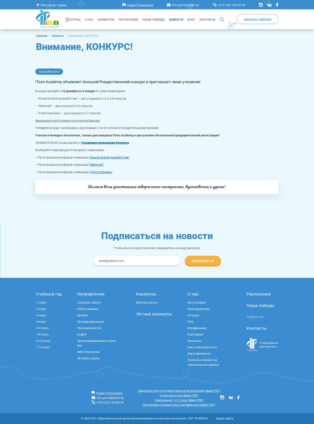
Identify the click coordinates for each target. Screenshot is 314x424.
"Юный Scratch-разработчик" (110, 157)
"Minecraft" (97, 164)
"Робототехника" (101, 172)
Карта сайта (224, 418)
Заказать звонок (257, 19)
